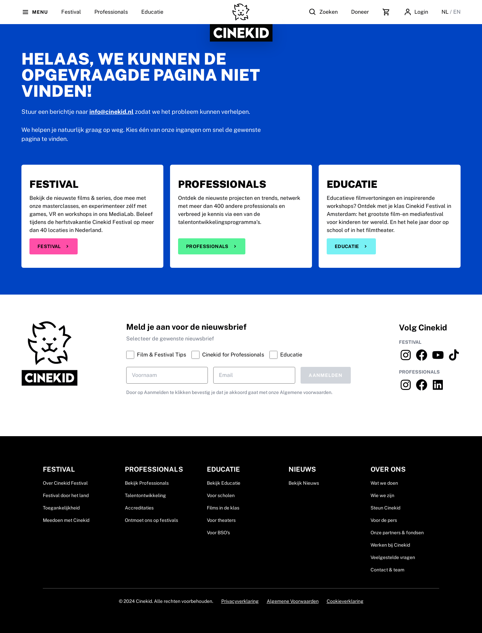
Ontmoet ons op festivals (151, 520)
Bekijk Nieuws (304, 483)
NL (445, 12)
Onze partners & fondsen (397, 532)
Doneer (360, 12)
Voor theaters (221, 520)
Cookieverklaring (345, 601)
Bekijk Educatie (223, 483)
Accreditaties (139, 507)
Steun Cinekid (385, 507)
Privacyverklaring (240, 601)
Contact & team (387, 569)
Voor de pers (384, 520)
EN (457, 12)
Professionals (111, 16)
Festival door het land (66, 495)
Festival (53, 246)
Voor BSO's (218, 532)
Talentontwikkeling (145, 495)
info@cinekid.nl (111, 111)
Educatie (152, 16)
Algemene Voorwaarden (293, 601)
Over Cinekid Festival (65, 483)
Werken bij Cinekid (390, 545)
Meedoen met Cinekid (66, 520)
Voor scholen (221, 495)
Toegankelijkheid (61, 507)
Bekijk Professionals (147, 483)
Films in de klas (223, 507)
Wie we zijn (382, 495)
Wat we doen (384, 483)
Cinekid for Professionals (227, 355)
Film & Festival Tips (156, 355)
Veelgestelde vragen (393, 557)
